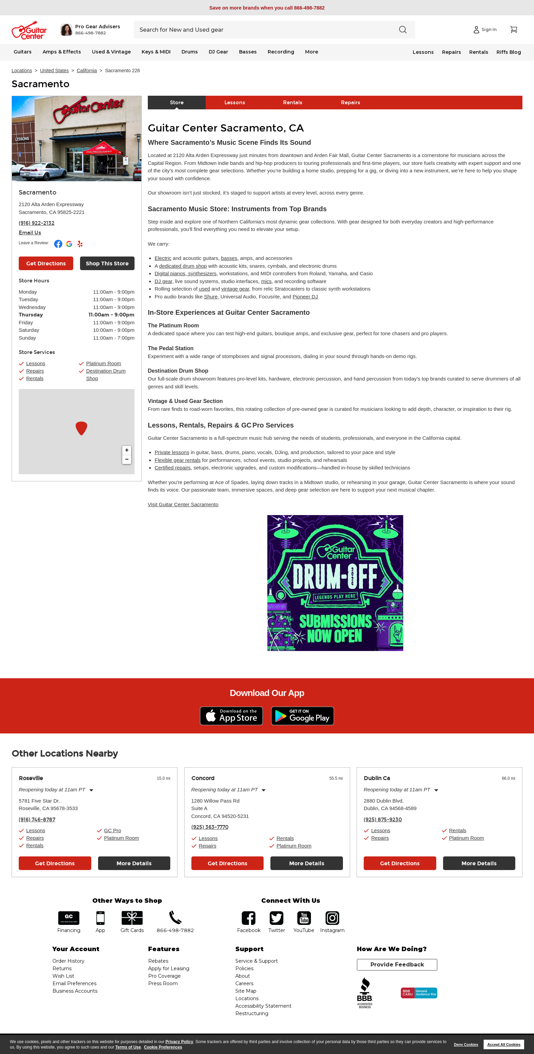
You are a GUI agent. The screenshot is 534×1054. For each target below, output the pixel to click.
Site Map (245, 991)
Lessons (423, 52)
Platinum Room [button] (103, 363)
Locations (22, 70)
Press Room (163, 983)
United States (54, 70)
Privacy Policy (179, 1041)
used (204, 289)
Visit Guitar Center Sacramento (183, 504)
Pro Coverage (164, 976)
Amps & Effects (62, 52)
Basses (248, 52)
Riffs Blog (509, 52)
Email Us (30, 233)
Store (177, 102)
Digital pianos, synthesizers (186, 273)
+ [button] (127, 450)
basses (229, 258)
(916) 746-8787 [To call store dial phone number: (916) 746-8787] (37, 820)
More (311, 52)
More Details (134, 863)
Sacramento (40, 84)
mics (266, 281)
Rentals (478, 52)
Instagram (332, 913)
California (87, 70)
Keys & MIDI (156, 52)
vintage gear (235, 289)
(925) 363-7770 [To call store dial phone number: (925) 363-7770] (210, 827)
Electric (163, 258)
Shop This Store (107, 263)
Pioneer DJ (305, 296)
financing (69, 913)
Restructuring (251, 1013)
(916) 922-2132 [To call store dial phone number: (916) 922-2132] (36, 223)
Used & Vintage (111, 52)
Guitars (23, 52)
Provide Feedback (397, 964)
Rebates (158, 961)
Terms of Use (128, 1047)
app (101, 913)
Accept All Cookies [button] (503, 1044)
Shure (211, 296)
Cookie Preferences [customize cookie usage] (163, 1047)
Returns (62, 968)
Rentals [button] (35, 378)
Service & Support (256, 961)
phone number (175, 913)
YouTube (304, 913)
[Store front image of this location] (76, 138)
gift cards (132, 913)
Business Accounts (74, 991)
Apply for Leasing (168, 968)
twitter (276, 913)
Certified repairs (173, 467)
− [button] (127, 459)
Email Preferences (74, 983)
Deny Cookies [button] (466, 1044)
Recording (281, 52)
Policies (244, 968)
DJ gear (163, 281)
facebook (248, 913)
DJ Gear (218, 52)
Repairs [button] (35, 371)
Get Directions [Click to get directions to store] (46, 263)
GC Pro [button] (112, 830)
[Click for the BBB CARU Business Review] (419, 993)
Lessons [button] (35, 363)
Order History (68, 961)
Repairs (451, 52)
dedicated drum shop (183, 266)
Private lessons (172, 452)
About (242, 976)
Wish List (63, 976)
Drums (190, 52)
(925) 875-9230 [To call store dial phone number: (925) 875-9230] (383, 820)
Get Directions (55, 863)
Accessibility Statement (263, 1006)
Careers (244, 983)
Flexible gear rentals (178, 460)
